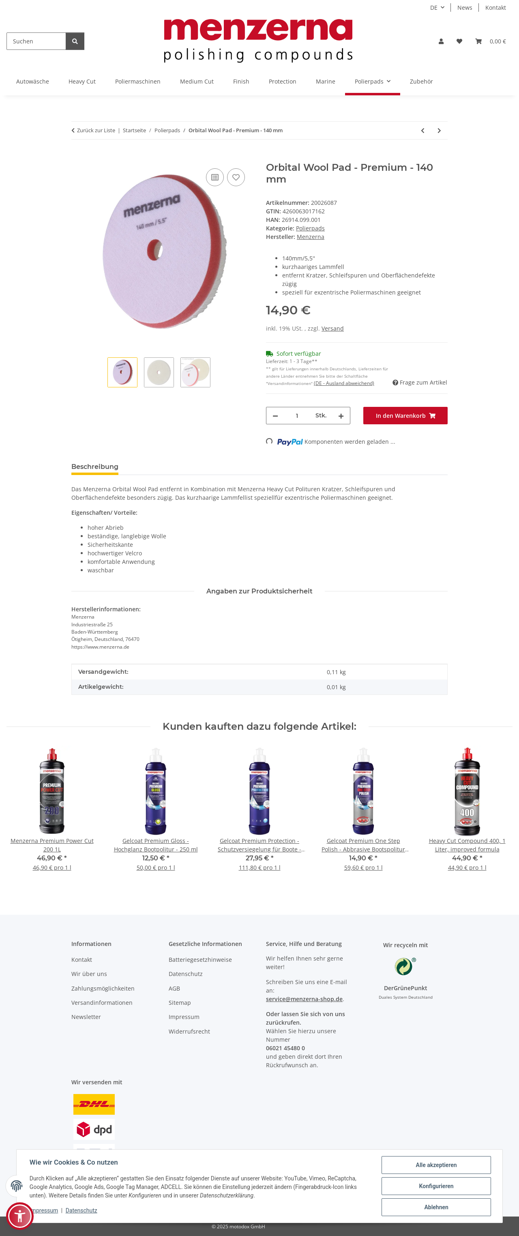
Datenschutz (81, 1210)
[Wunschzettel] (459, 41)
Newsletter (86, 1017)
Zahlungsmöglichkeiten (103, 988)
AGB (174, 988)
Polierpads (310, 228)
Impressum (44, 1210)
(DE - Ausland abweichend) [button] (344, 383)
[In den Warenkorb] (77, 157)
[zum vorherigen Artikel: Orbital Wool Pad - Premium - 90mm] (422, 130)
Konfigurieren (436, 1186)
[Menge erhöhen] (341, 415)
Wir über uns (89, 974)
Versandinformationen (102, 1002)
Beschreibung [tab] (94, 467)
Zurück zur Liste (96, 130)
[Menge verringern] (275, 415)
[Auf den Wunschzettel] (236, 177)
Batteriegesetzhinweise (200, 959)
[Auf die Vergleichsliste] (215, 177)
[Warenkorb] (491, 41)
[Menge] (297, 415)
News (464, 7)
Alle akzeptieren (436, 1165)
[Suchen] (36, 41)
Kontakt (495, 7)
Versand (333, 328)
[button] (441, 41)
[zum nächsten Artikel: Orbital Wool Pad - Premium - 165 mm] (439, 130)
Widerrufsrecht (189, 1031)
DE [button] (434, 7)
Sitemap (180, 1002)
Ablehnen (436, 1207)
